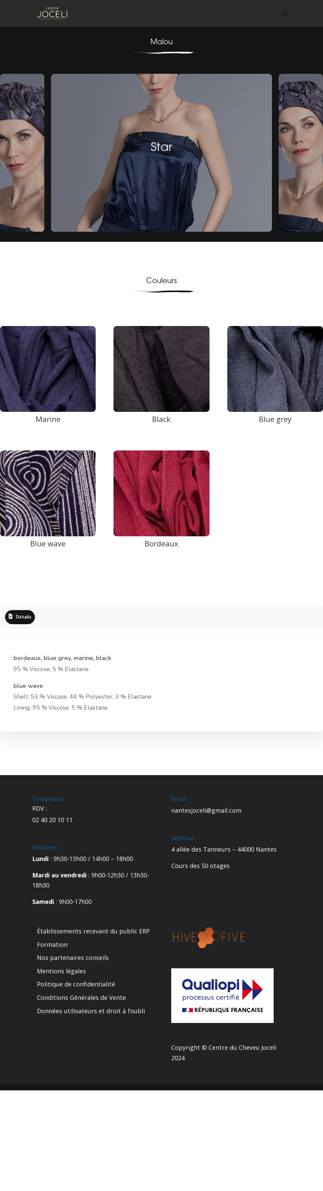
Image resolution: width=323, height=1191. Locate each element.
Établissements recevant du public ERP (93, 931)
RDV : (39, 808)
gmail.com (226, 810)
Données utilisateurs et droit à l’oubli (91, 1011)
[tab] (20, 617)
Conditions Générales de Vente (81, 997)
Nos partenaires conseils (73, 958)
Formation (52, 944)
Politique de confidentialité (76, 984)
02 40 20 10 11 (52, 820)
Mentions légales (61, 971)
